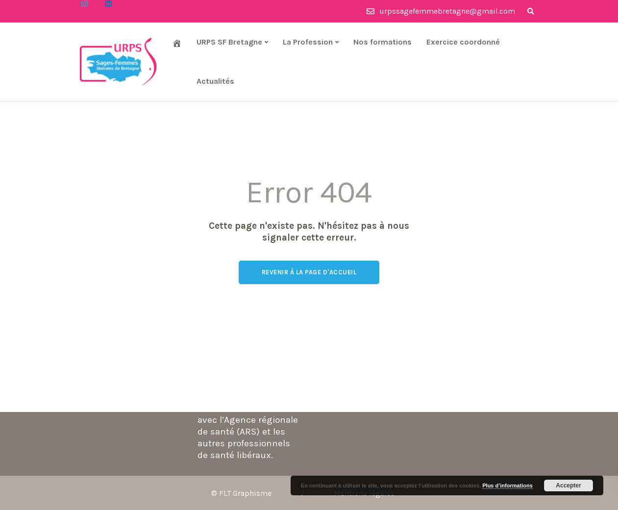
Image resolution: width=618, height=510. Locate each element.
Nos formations (382, 42)
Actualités (215, 81)
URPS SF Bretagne (229, 42)
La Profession (308, 42)
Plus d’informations (507, 485)
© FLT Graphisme (241, 493)
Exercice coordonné (463, 42)
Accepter (568, 485)
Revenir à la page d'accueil (309, 272)
